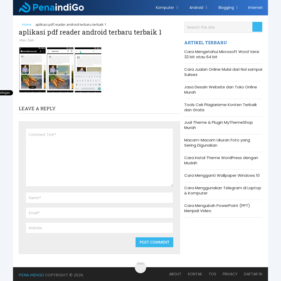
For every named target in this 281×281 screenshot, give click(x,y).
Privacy (230, 274)
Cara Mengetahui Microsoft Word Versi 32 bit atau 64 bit (221, 54)
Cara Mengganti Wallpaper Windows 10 (222, 175)
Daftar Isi (253, 274)
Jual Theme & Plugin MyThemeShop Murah (218, 125)
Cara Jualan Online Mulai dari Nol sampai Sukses (223, 72)
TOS (212, 274)
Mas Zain (27, 40)
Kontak (195, 274)
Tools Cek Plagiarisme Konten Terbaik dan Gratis (220, 107)
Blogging (226, 7)
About (175, 274)
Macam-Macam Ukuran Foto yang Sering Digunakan (217, 143)
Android (196, 7)
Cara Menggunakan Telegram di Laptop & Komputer (222, 190)
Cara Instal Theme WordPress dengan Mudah (221, 160)
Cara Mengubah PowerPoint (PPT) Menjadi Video (217, 208)
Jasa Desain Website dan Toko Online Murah (220, 89)
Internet (255, 7)
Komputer (165, 7)
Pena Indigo (31, 274)
